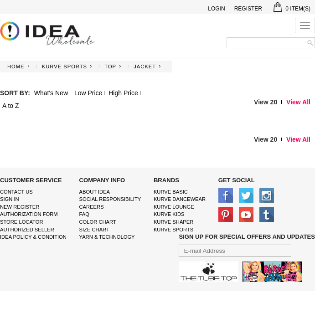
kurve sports (173, 229)
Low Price (88, 93)
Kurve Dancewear (180, 199)
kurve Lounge (174, 207)
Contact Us (16, 192)
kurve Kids (169, 214)
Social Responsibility (110, 199)
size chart (94, 229)
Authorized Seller (27, 229)
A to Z (10, 105)
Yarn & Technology (107, 237)
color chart (97, 222)
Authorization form (29, 214)
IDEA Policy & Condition (33, 237)
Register (248, 8)
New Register (19, 207)
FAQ (84, 214)
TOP (110, 66)
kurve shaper (173, 222)
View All (298, 102)
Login (216, 8)
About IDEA (94, 192)
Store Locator (21, 222)
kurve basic (171, 192)
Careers (91, 207)
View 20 (265, 102)
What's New (51, 93)
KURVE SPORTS (64, 66)
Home (16, 66)
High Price (123, 93)
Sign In (9, 199)
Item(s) (292, 8)
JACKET (145, 66)
